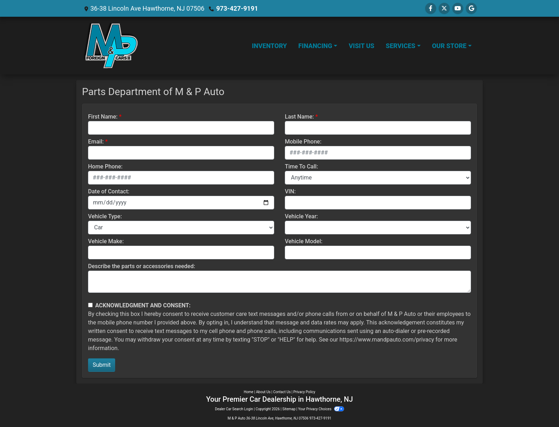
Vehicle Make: (106, 241)
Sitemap (289, 409)
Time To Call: (301, 166)
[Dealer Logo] (111, 45)
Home (248, 392)
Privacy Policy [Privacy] (304, 392)
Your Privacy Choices (321, 409)
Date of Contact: (108, 191)
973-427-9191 (237, 8)
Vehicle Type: (105, 216)
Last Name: (299, 116)
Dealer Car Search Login (234, 409)
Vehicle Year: (301, 216)
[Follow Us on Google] (471, 8)
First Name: (103, 116)
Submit (102, 364)
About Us (263, 392)
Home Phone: (105, 166)
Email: (96, 141)
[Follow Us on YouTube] (457, 8)
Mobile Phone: (303, 141)
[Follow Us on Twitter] (444, 8)
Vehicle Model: (303, 241)
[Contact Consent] (90, 305)
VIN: (290, 191)
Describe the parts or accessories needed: (141, 266)
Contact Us (282, 392)
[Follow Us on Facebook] (430, 8)
